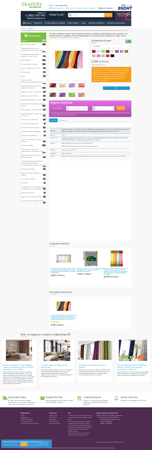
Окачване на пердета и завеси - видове (93, 366)
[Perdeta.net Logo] (32, 5)
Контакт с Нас (53, 417)
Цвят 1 (94, 43)
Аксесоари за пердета (28, 179)
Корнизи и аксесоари (116, 23)
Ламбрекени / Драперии (29, 135)
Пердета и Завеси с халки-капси (31, 92)
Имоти (122, 442)
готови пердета (74, 448)
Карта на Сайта (53, 421)
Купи (116, 88)
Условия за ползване (27, 419)
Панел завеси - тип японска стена (32, 109)
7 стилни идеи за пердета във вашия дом (54, 366)
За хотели (24, 183)
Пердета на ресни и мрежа (29, 96)
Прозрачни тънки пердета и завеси (32, 200)
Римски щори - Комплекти (29, 119)
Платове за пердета (96, 23)
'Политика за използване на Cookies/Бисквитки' (15, 441)
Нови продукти (26, 60)
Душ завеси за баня (27, 193)
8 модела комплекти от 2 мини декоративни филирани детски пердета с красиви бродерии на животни (90, 270)
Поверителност (25, 417)
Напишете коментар (73, 37)
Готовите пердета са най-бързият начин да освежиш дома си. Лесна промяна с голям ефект (18, 367)
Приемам (24, 444)
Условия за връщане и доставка (30, 423)
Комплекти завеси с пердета (30, 127)
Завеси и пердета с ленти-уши (30, 68)
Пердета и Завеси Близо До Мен (31, 197)
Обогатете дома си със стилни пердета (78, 433)
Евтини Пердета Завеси (28, 44)
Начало (27, 23)
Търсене (108, 15)
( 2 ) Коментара (62, 37)
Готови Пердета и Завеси (54, 23)
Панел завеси (73, 23)
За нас (22, 415)
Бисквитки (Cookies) (54, 423)
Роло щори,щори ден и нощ (30, 123)
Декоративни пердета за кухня (31, 100)
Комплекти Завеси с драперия (31, 131)
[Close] (50, 442)
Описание (53, 120)
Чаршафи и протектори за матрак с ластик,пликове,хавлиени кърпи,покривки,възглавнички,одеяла (33, 163)
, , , (108, 417)
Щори (83, 23)
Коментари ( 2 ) (63, 120)
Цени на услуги (53, 415)
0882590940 (142, 400)
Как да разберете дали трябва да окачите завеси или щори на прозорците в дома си (131, 367)
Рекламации (52, 419)
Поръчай (120, 108)
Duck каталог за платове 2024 (104, 442)
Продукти (38, 23)
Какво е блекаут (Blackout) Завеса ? (78, 435)
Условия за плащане (26, 421)
